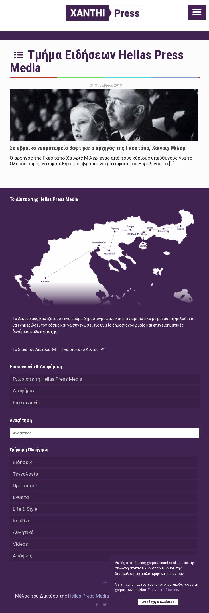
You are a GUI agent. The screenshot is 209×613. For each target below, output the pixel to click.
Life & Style (25, 509)
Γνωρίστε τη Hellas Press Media (47, 379)
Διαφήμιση (25, 391)
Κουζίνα (22, 521)
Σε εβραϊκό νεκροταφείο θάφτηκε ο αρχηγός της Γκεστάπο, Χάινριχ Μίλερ (97, 147)
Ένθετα (21, 497)
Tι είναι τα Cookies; (163, 590)
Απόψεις (22, 556)
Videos (20, 544)
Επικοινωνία (26, 402)
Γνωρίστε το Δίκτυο (83, 349)
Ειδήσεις (23, 462)
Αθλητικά (23, 532)
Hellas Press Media (88, 596)
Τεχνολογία (25, 474)
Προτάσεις (25, 485)
